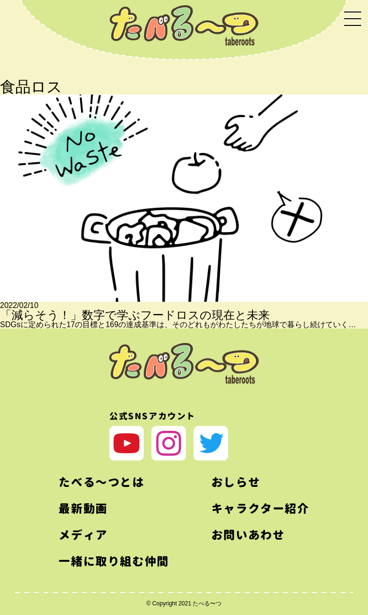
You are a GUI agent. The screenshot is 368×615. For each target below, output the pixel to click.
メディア (82, 535)
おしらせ (235, 482)
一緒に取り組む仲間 (113, 561)
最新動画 (82, 508)
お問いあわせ (248, 535)
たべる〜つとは (101, 482)
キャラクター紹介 (260, 508)
